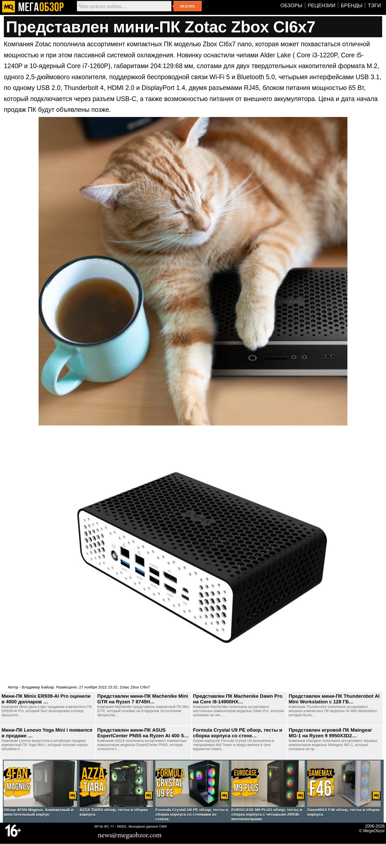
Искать (187, 6)
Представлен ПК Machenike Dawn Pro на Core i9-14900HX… (237, 698)
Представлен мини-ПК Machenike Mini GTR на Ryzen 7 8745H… (142, 698)
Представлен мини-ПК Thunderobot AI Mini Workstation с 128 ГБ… (334, 698)
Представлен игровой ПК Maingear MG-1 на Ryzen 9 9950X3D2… (330, 732)
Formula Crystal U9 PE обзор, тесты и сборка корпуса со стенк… (237, 732)
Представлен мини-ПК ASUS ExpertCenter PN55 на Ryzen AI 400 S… (143, 732)
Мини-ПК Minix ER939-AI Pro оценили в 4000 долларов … (46, 698)
